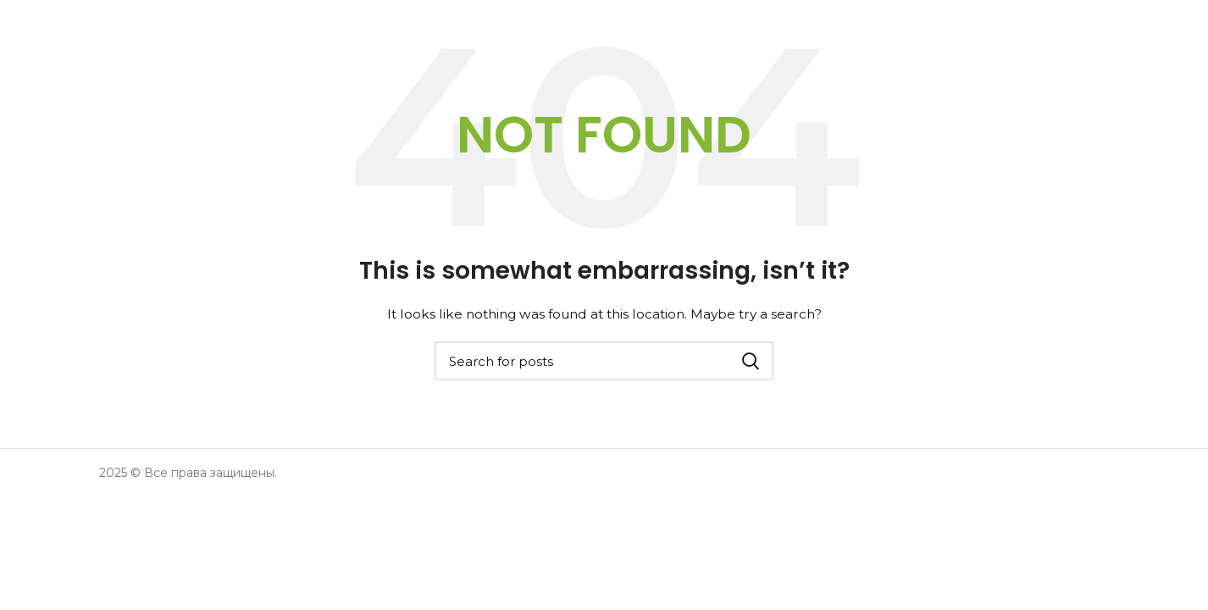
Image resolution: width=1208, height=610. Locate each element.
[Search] (604, 360)
